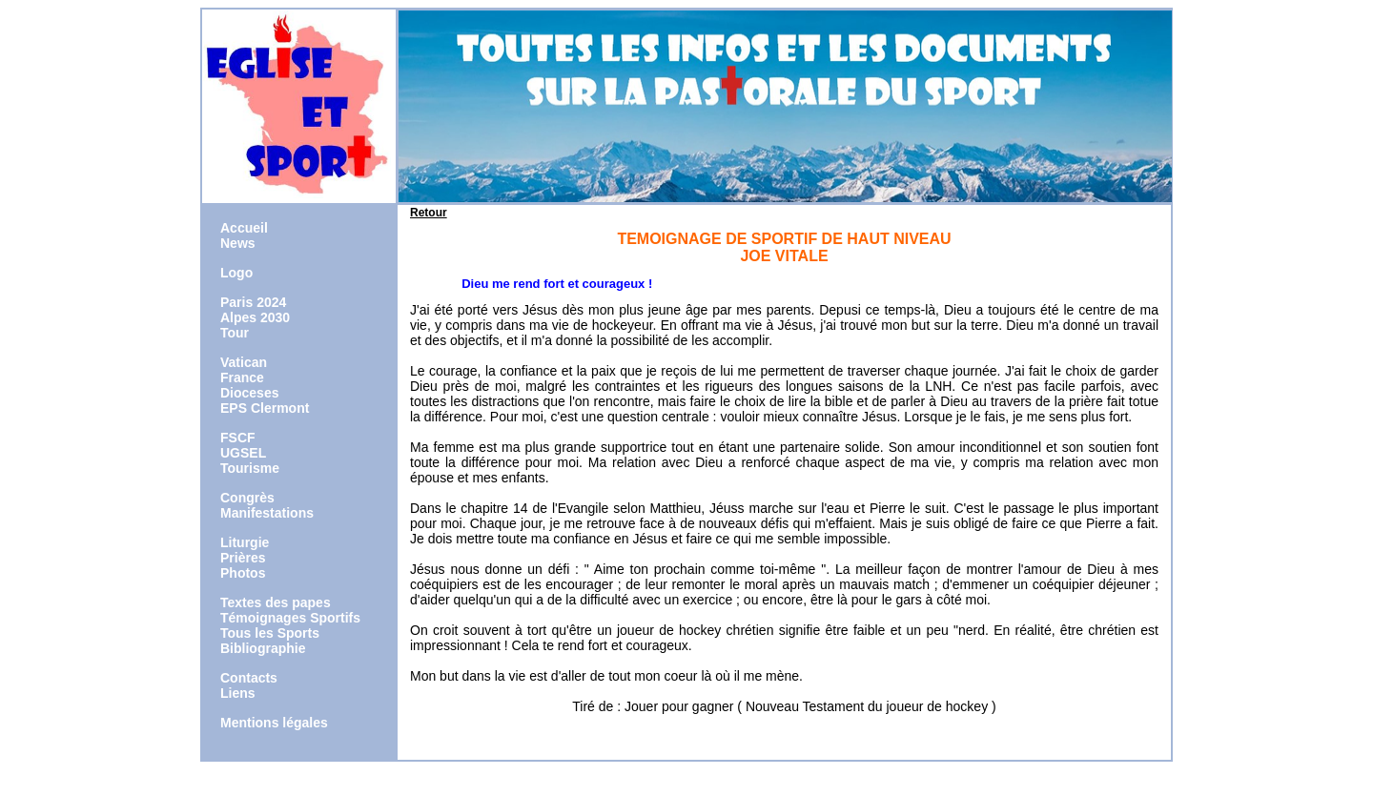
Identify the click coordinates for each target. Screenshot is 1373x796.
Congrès (247, 497)
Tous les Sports (269, 633)
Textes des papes (275, 602)
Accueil (244, 227)
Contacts (248, 677)
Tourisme (249, 468)
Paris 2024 (253, 302)
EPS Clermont (264, 408)
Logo (236, 272)
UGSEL (243, 452)
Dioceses (249, 392)
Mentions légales (274, 722)
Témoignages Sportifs (290, 617)
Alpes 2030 (255, 317)
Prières (242, 557)
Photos (242, 573)
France (242, 377)
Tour (234, 332)
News (238, 243)
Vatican (243, 362)
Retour (428, 212)
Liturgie (244, 542)
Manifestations (267, 512)
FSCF (238, 437)
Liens (238, 693)
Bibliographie (262, 648)
